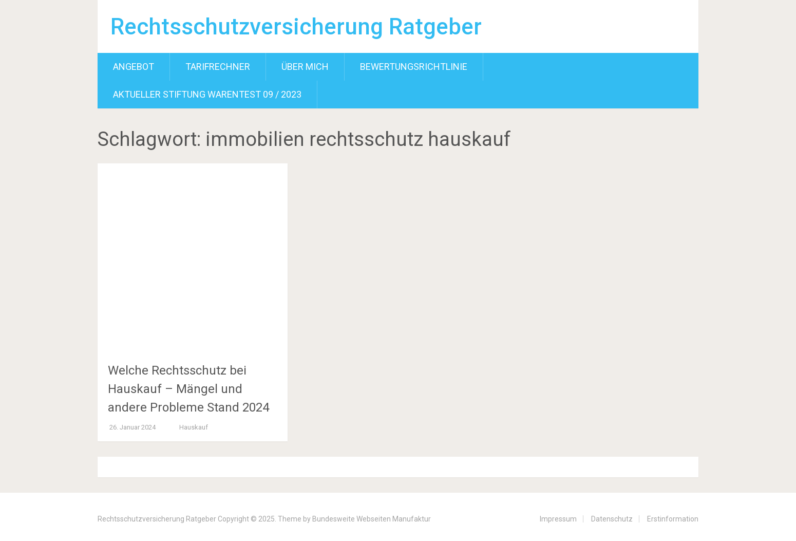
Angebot (133, 66)
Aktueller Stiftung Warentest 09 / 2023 (207, 94)
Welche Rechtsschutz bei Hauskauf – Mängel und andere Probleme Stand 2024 (188, 389)
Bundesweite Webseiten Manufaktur (371, 519)
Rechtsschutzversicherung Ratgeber (296, 26)
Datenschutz (612, 519)
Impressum (558, 519)
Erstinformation (672, 519)
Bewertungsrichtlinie (413, 66)
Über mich (305, 66)
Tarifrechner (217, 66)
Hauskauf (193, 427)
